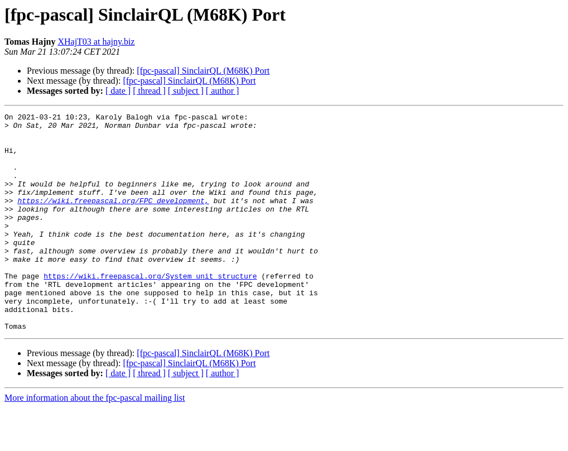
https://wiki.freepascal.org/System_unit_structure (150, 309)
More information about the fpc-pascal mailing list (94, 441)
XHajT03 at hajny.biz (95, 41)
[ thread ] (149, 90)
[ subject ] (186, 90)
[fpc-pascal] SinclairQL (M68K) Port (203, 70)
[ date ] (118, 90)
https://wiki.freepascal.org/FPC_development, (113, 219)
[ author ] (222, 90)
